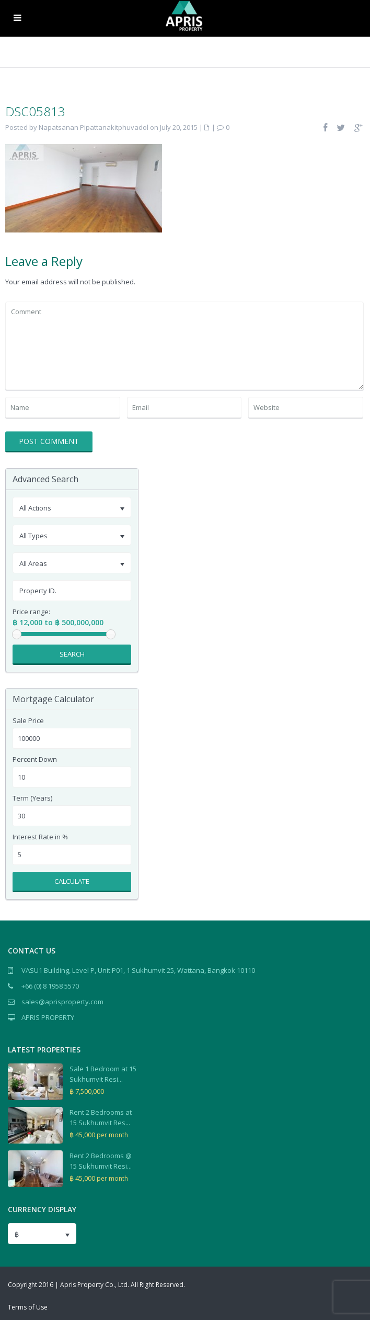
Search (72, 654)
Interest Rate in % (40, 837)
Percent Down (35, 759)
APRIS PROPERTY (47, 1017)
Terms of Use (28, 1307)
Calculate (71, 881)
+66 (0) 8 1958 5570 (50, 986)
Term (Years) (32, 798)
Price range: (31, 611)
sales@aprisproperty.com (62, 1001)
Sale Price (28, 720)
